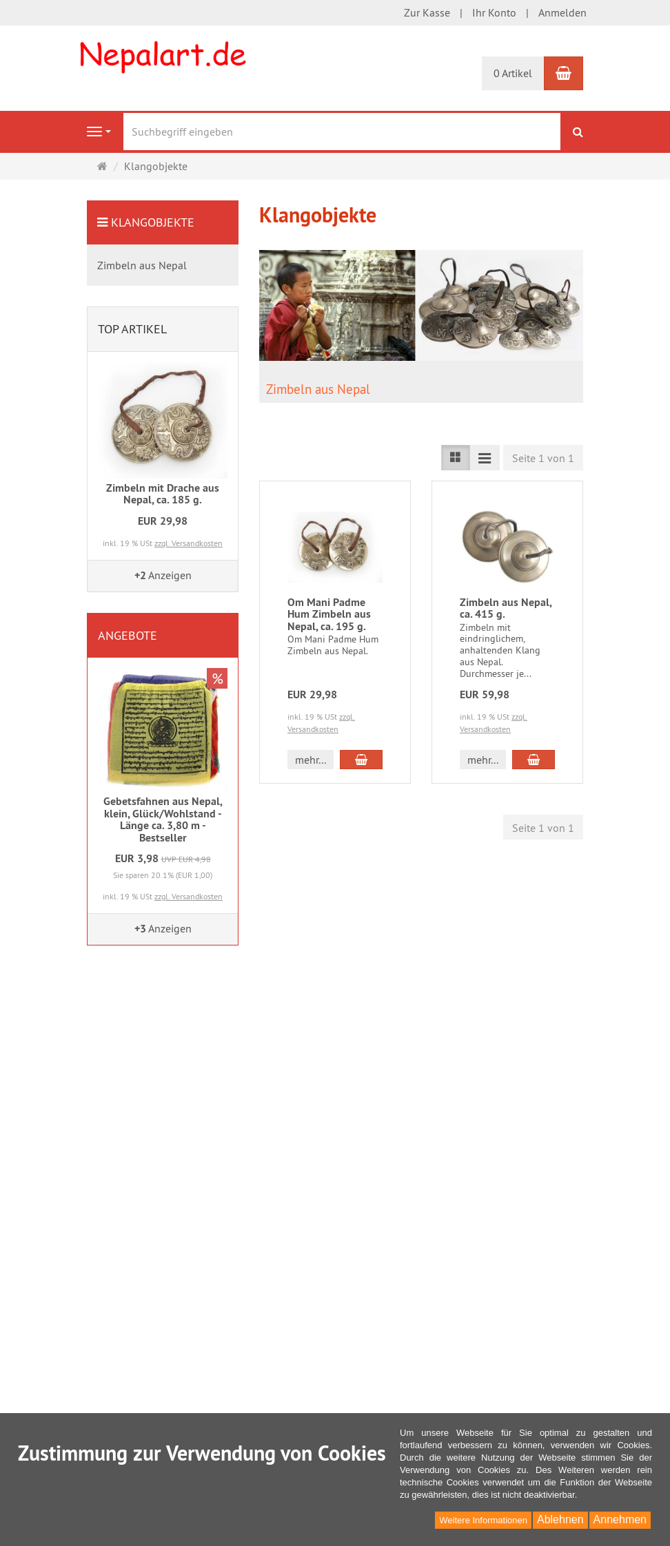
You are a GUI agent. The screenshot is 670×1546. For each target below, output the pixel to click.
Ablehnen (560, 1519)
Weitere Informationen (483, 1520)
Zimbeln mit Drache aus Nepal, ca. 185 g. (162, 494)
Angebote (127, 635)
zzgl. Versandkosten (188, 543)
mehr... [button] (310, 759)
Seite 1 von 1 (543, 458)
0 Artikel (513, 73)
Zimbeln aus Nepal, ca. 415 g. (505, 608)
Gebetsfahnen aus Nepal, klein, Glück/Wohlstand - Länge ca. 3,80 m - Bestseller (163, 819)
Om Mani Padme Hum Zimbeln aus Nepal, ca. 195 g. (329, 614)
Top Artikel (132, 329)
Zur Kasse (427, 12)
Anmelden (562, 12)
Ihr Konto (494, 12)
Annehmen (620, 1519)
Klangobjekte (152, 222)
